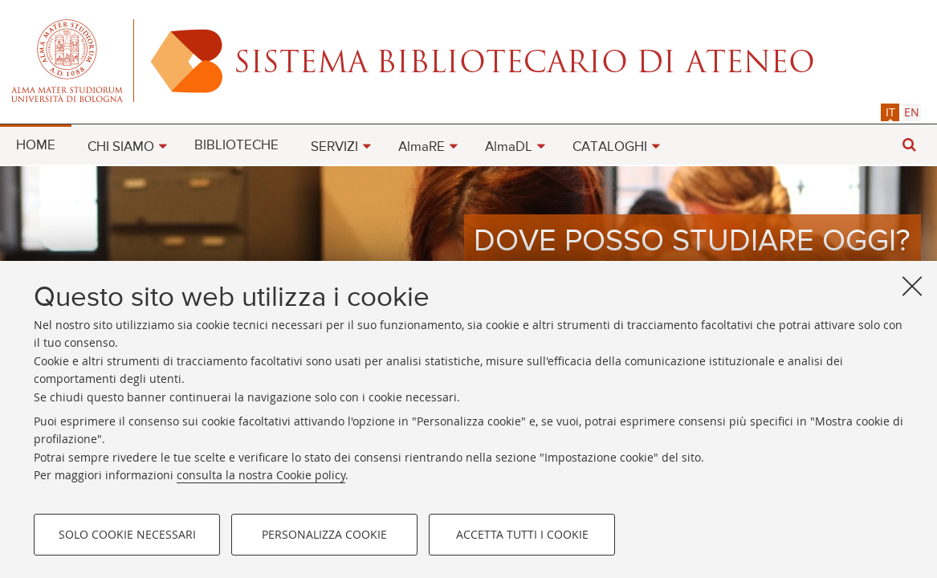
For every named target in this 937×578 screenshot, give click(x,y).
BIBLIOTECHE (236, 146)
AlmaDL (508, 147)
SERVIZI (334, 147)
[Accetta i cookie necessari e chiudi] (912, 286)
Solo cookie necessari (127, 534)
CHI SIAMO (121, 147)
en (911, 112)
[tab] (890, 112)
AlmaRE (421, 147)
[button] (909, 144)
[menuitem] (35, 144)
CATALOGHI (609, 147)
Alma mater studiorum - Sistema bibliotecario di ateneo (468, 60)
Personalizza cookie (324, 534)
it (890, 112)
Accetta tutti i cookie (522, 534)
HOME (35, 146)
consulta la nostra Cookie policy (261, 474)
